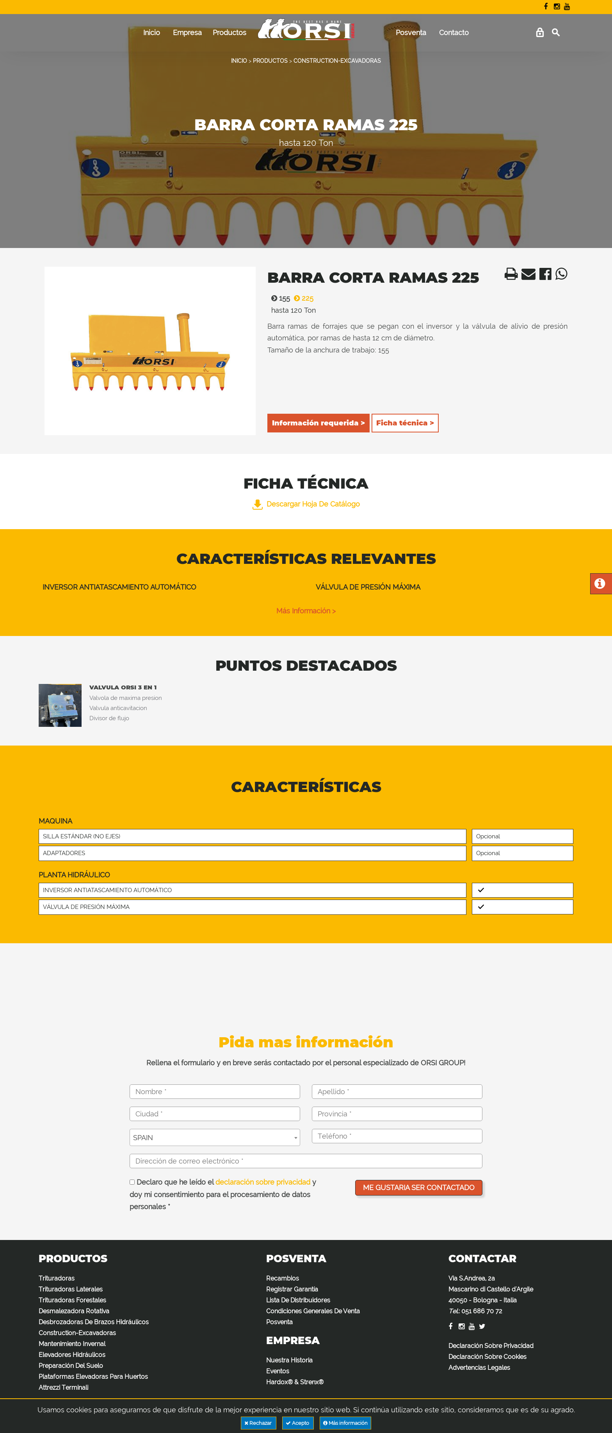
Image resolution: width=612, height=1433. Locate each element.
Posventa (411, 32)
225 (301, 298)
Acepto (298, 1423)
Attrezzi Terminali (63, 1387)
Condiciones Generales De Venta (313, 1311)
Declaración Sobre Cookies (487, 1356)
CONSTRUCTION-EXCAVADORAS (337, 61)
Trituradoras (57, 1278)
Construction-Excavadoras (77, 1333)
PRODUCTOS (270, 61)
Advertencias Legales (479, 1367)
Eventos (277, 1371)
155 (278, 298)
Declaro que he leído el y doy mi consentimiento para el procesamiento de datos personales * (223, 1194)
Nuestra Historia (289, 1360)
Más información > (306, 611)
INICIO (239, 61)
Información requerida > (318, 423)
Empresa (187, 32)
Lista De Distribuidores (298, 1300)
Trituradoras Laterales (71, 1289)
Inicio (151, 32)
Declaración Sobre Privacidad (491, 1346)
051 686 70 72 (481, 1311)
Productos (229, 32)
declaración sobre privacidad (262, 1182)
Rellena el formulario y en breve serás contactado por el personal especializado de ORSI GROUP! (305, 1063)
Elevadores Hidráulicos (72, 1355)
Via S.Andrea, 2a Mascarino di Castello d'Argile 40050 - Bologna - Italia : (490, 1295)
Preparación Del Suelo (71, 1365)
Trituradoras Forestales (72, 1300)
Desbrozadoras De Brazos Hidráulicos (94, 1322)
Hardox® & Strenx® (295, 1382)
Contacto (454, 32)
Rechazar (258, 1423)
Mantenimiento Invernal (72, 1344)
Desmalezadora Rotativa (74, 1311)
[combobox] (215, 1137)
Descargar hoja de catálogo (306, 504)
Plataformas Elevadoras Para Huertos (93, 1376)
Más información (345, 1423)
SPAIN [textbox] (143, 1138)
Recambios (282, 1278)
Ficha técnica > (405, 423)
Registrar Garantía (292, 1289)
